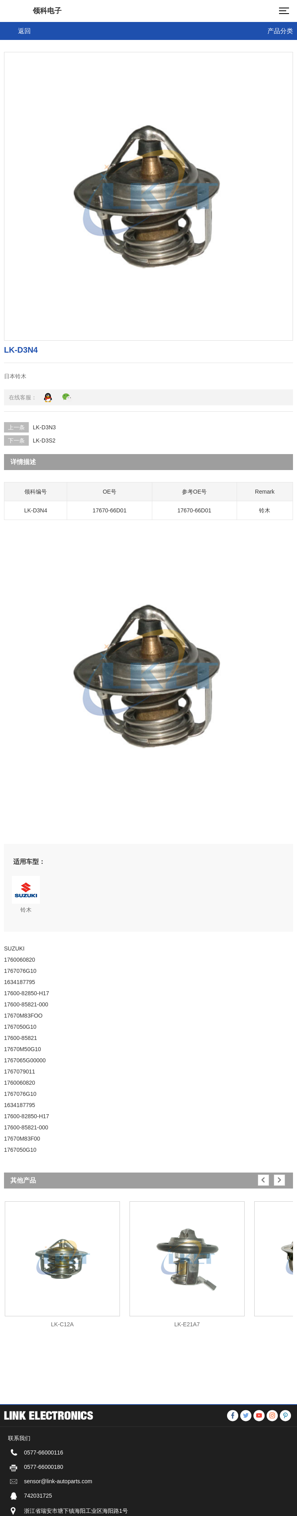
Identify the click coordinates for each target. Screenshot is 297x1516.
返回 (24, 31)
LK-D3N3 (44, 427)
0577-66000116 (43, 1505)
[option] (62, 1261)
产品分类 (280, 31)
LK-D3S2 (44, 440)
